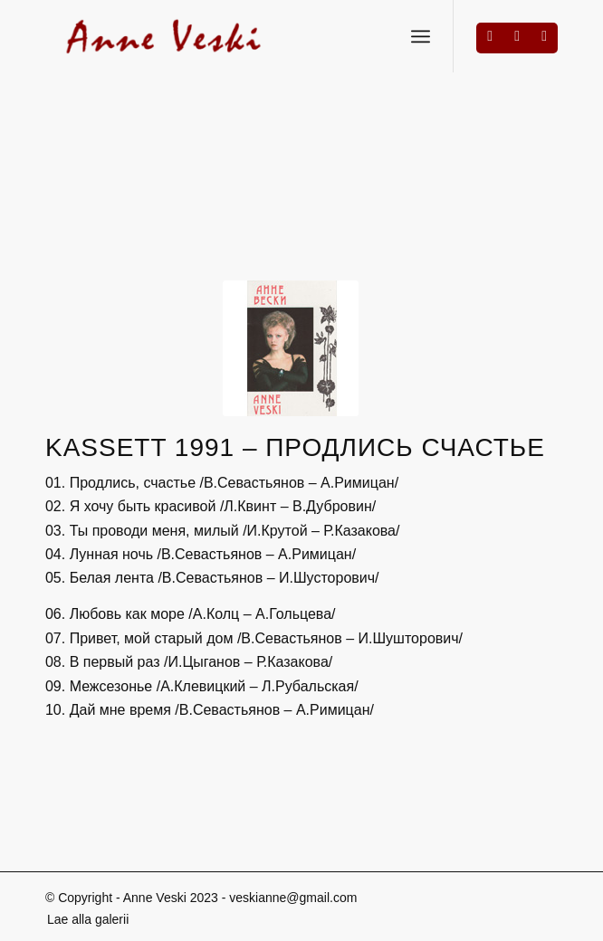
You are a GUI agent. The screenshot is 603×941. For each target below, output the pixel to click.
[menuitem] (83, 919)
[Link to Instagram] (517, 36)
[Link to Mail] (544, 36)
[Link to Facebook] (489, 36)
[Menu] (420, 36)
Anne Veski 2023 (170, 897)
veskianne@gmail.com (293, 897)
